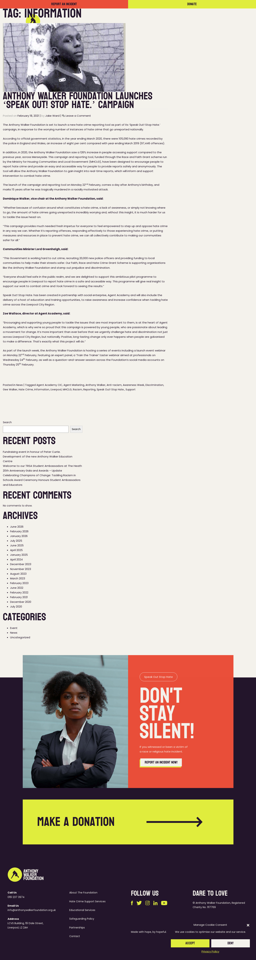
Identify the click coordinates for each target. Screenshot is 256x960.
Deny (230, 943)
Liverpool (56, 389)
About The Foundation (83, 892)
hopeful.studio (165, 932)
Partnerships (183, 21)
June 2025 (17, 545)
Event (13, 628)
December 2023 (20, 564)
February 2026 (19, 531)
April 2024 (16, 559)
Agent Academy (119, 295)
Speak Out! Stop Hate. (110, 389)
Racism (77, 389)
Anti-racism (114, 385)
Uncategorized (20, 637)
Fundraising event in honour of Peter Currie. (31, 452)
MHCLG (67, 389)
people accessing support (119, 152)
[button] (248, 925)
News (202, 21)
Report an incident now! (161, 780)
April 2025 (16, 550)
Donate (192, 4)
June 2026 (16, 527)
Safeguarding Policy (81, 919)
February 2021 (19, 597)
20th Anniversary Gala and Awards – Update (32, 470)
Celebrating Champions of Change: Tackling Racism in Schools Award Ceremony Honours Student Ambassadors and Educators (41, 479)
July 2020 (16, 606)
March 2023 (17, 578)
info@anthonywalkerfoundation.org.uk (32, 910)
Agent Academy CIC (49, 385)
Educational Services (82, 910)
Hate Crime (26, 389)
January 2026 (19, 536)
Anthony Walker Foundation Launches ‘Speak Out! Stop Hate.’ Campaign (77, 100)
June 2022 (16, 588)
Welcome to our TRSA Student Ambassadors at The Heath (42, 466)
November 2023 (20, 569)
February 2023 (19, 583)
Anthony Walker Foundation (52, 152)
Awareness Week (133, 385)
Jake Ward (52, 116)
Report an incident (64, 4)
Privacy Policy (210, 951)
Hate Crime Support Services (87, 901)
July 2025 (16, 541)
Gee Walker (10, 389)
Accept (190, 943)
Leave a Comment (78, 116)
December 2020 (20, 602)
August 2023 (18, 574)
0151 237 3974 (16, 897)
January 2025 (19, 555)
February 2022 (19, 592)
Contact (219, 21)
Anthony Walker (95, 385)
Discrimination (154, 385)
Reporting (89, 389)
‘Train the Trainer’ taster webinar (97, 355)
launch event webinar (151, 350)
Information (41, 389)
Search (7, 422)
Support (130, 389)
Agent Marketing (74, 385)
